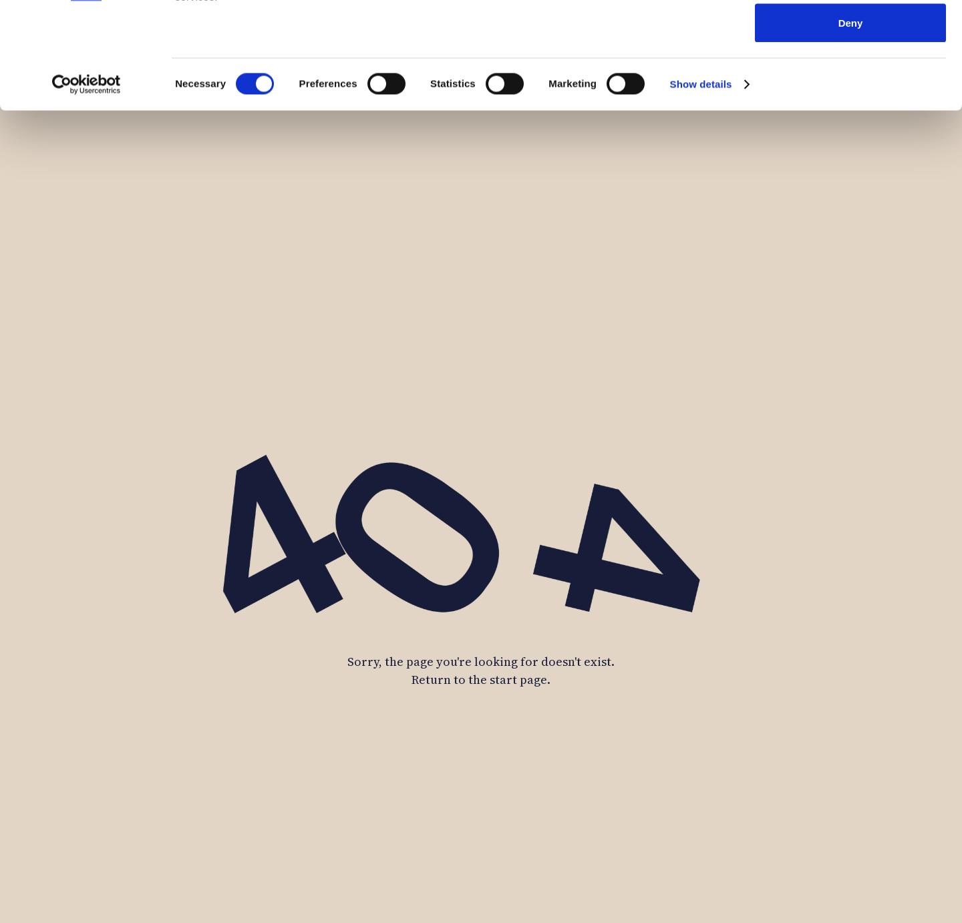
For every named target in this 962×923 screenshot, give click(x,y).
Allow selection (850, 79)
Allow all (850, 35)
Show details (701, 184)
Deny (850, 122)
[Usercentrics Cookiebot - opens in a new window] (86, 184)
